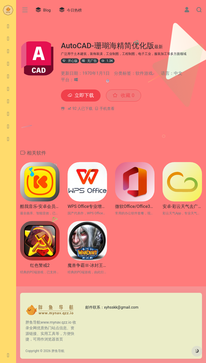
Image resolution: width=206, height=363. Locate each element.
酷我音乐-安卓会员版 (40, 206)
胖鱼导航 (58, 351)
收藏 (123, 95)
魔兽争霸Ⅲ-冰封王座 (87, 265)
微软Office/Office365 (134, 206)
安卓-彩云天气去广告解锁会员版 (182, 206)
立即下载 (81, 95)
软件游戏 (144, 73)
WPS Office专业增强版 (87, 206)
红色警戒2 (40, 265)
